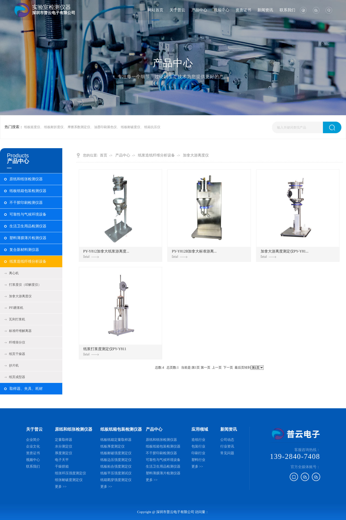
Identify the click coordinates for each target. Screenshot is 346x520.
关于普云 (177, 10)
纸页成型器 (17, 377)
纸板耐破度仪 (130, 127)
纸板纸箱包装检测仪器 (27, 191)
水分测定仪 (63, 446)
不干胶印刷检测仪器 (26, 202)
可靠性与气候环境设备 (27, 214)
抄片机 (14, 365)
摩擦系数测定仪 (79, 127)
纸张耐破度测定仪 (69, 480)
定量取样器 (63, 440)
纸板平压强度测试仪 (115, 473)
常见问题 (227, 453)
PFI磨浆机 (16, 308)
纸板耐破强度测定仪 (115, 453)
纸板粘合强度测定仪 (115, 466)
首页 (103, 155)
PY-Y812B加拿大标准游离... (194, 253)
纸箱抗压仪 (152, 127)
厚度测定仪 (63, 453)
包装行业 (198, 446)
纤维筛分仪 (17, 342)
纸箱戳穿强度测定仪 (115, 480)
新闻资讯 (265, 10)
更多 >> (61, 486)
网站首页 (155, 10)
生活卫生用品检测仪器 (27, 226)
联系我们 (287, 10)
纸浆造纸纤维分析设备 (27, 261)
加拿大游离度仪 (20, 296)
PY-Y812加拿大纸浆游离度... (106, 253)
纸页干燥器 (17, 354)
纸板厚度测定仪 (112, 446)
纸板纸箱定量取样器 (115, 440)
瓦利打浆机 (17, 319)
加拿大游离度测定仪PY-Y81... (285, 253)
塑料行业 (198, 460)
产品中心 (199, 10)
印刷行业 (198, 453)
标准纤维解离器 (20, 331)
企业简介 (33, 440)
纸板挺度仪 (32, 127)
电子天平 (62, 460)
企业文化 (33, 446)
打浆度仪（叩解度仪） (25, 284)
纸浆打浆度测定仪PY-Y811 (104, 351)
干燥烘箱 (62, 466)
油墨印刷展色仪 (105, 127)
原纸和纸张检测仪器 (26, 179)
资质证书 (243, 10)
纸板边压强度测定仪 (115, 460)
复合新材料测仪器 (24, 250)
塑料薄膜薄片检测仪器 (27, 238)
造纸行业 (198, 440)
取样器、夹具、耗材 (26, 389)
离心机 (14, 273)
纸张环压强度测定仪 (70, 473)
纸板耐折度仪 (53, 127)
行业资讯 (227, 446)
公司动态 (227, 440)
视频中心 (221, 10)
